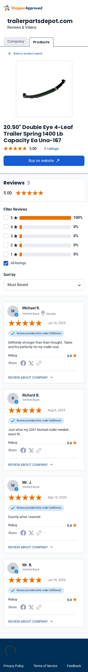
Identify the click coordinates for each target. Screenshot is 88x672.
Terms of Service (45, 666)
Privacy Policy (14, 666)
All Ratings (18, 263)
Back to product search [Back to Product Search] (25, 53)
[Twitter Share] (31, 363)
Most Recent (18, 285)
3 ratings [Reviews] (51, 148)
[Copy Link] (39, 363)
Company (15, 41)
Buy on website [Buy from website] (44, 160)
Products (41, 42)
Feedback (74, 666)
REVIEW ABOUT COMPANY (28, 377)
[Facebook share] (23, 363)
